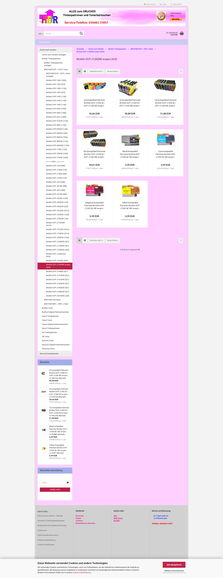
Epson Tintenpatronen (51, 328)
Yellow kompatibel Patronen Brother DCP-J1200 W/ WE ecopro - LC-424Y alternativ (130, 206)
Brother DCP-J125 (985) (55, 166)
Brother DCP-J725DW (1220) (57, 214)
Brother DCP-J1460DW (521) (57, 288)
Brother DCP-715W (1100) (56, 149)
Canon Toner (47, 320)
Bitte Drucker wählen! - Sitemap (50, 516)
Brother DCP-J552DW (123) (57, 202)
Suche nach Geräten (48, 50)
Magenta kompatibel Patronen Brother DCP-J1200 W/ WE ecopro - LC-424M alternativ (94, 206)
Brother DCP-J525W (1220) (57, 198)
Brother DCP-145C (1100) (56, 88)
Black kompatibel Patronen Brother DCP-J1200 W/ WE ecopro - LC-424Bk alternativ (130, 154)
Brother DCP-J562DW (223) (57, 206)
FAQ (115, 516)
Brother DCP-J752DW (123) (57, 219)
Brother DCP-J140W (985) (56, 174)
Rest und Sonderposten (49, 354)
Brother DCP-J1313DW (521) (57, 279)
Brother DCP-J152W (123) (56, 178)
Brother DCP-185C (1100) (56, 100)
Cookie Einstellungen (46, 545)
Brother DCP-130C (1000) (56, 80)
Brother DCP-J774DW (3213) (57, 233)
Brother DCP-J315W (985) (56, 186)
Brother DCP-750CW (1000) (57, 153)
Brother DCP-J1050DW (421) (57, 242)
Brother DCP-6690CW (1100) (57, 145)
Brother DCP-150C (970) (55, 92)
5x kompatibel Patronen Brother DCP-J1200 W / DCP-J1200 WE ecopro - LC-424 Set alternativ (130, 103)
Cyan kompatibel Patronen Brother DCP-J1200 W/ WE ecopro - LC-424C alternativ (165, 154)
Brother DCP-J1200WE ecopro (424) (58, 265)
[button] (150, 4)
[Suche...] (41, 33)
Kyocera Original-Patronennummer (56, 345)
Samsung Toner (48, 349)
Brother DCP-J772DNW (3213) (55, 224)
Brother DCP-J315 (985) (55, 182)
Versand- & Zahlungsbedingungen (51, 521)
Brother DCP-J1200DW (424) (57, 250)
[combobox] (96, 71)
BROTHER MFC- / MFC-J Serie (56, 304)
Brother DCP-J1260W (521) (57, 271)
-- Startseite (44, 42)
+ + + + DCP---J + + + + (55, 162)
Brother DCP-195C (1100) (56, 105)
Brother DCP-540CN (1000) (57, 133)
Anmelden (55, 490)
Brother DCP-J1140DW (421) (57, 246)
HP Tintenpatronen (49, 332)
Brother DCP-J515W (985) (56, 194)
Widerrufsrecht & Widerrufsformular (52, 525)
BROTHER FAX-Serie (52, 300)
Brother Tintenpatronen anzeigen (53, 64)
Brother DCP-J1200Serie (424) (56, 255)
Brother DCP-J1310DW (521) (57, 275)
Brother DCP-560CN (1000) (57, 137)
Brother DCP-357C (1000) (56, 117)
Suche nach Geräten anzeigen (54, 55)
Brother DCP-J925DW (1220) (57, 237)
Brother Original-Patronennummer (55, 312)
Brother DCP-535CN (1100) (57, 129)
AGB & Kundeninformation (48, 535)
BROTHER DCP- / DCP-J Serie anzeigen (58, 74)
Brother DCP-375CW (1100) (57, 121)
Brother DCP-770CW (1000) (57, 157)
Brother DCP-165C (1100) (56, 96)
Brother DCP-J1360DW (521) (57, 283)
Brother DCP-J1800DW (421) (57, 292)
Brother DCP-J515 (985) (55, 190)
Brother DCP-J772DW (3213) (57, 229)
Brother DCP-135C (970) (55, 84)
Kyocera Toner (47, 340)
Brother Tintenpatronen (51, 59)
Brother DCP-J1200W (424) (57, 261)
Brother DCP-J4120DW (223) (57, 296)
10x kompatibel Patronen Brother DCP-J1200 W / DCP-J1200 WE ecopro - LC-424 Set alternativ (165, 103)
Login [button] (163, 4)
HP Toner (45, 336)
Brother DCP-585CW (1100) (57, 141)
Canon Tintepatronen (50, 316)
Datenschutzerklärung (82, 572)
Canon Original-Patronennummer (55, 324)
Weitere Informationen (174, 571)
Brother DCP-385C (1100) (56, 125)
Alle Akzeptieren (174, 565)
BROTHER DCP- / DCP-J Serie (56, 69)
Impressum (42, 530)
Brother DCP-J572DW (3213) (57, 210)
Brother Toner (47, 308)
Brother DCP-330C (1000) (56, 109)
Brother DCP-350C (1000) (56, 113)
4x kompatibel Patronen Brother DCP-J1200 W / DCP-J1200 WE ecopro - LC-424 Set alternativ (94, 103)
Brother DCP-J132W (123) (56, 170)
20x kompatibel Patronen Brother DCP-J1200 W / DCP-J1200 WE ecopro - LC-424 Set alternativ (94, 154)
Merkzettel (176, 4)
